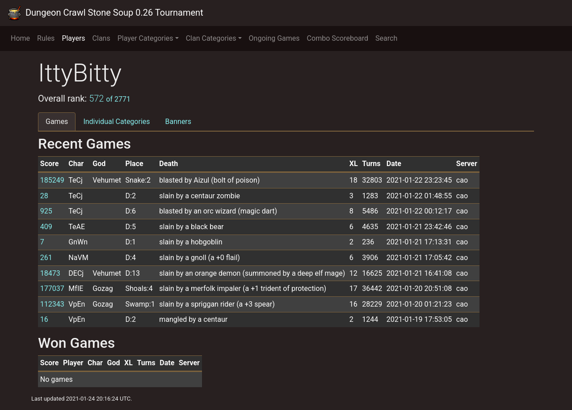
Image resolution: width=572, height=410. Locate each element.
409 (46, 226)
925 (46, 211)
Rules (46, 38)
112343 (52, 304)
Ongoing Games (274, 38)
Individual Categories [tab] (116, 121)
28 (44, 196)
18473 (50, 273)
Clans (101, 38)
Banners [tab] (178, 121)
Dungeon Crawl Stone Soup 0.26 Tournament (105, 13)
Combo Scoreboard (338, 38)
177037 (52, 288)
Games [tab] (57, 121)
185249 (52, 180)
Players (73, 38)
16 (44, 319)
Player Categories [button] (145, 38)
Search (386, 38)
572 (109, 98)
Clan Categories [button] (211, 38)
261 (46, 257)
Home (20, 38)
